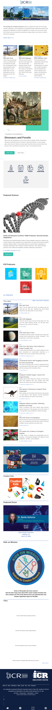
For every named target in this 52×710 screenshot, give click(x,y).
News (9, 685)
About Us (5, 685)
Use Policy (16, 693)
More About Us (8, 37)
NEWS (4, 56)
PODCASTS (46, 300)
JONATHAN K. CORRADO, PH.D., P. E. (27, 384)
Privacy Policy (23, 693)
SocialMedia (33, 708)
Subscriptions (30, 693)
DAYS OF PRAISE (37, 56)
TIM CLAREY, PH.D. (24, 370)
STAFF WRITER (23, 326)
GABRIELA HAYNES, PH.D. (25, 398)
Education (33, 685)
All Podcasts (8, 295)
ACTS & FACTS (39, 300)
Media (19, 685)
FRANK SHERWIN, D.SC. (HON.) (26, 340)
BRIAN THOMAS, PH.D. (25, 425)
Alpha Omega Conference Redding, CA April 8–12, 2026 (26, 534)
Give (26, 685)
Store (29, 685)
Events (22, 685)
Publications (14, 685)
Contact (36, 693)
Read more (8, 254)
